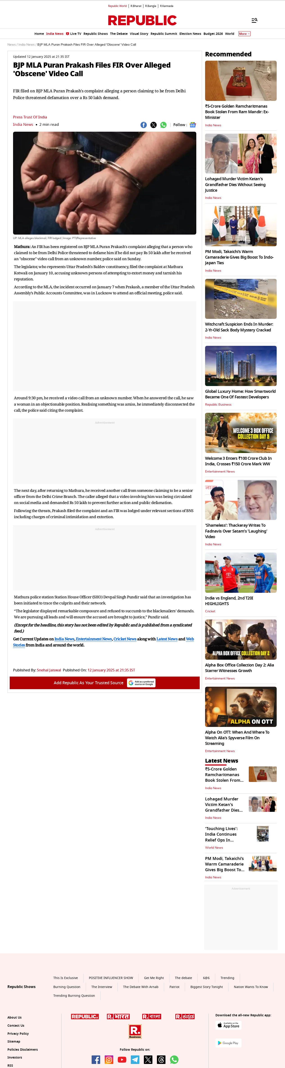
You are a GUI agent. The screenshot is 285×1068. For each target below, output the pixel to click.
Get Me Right (154, 978)
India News (23, 124)
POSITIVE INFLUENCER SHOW (111, 978)
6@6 (206, 978)
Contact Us (15, 1025)
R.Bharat (136, 6)
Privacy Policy (18, 1033)
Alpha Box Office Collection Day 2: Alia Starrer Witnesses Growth (239, 668)
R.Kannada (166, 6)
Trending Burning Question (74, 995)
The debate (183, 978)
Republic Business (218, 404)
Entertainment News (220, 471)
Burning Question (66, 987)
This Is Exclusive (65, 978)
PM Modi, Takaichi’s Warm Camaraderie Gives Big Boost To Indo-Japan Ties (239, 257)
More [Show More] (244, 34)
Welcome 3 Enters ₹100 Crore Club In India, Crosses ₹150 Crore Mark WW (238, 461)
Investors (14, 1057)
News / (12, 44)
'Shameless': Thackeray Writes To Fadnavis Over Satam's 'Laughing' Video (236, 531)
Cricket (210, 611)
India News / (27, 44)
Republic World (117, 6)
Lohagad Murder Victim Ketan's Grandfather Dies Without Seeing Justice (235, 184)
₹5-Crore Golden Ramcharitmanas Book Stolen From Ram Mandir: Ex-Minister (237, 111)
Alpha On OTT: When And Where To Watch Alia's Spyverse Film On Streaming (237, 737)
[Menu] (252, 20)
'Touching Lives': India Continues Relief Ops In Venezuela (221, 837)
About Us (14, 1017)
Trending (227, 978)
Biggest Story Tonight (206, 987)
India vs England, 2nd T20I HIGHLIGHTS (229, 601)
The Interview (101, 987)
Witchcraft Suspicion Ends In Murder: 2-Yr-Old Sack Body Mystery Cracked (239, 327)
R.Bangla (150, 6)
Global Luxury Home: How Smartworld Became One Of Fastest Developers (240, 394)
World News (214, 847)
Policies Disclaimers (22, 1049)
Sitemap (13, 1041)
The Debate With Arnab (140, 987)
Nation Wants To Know (251, 987)
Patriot (174, 987)
